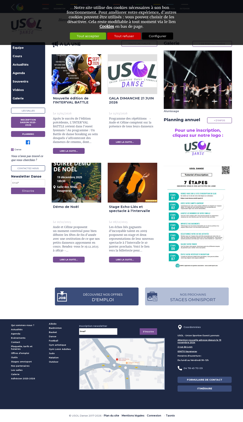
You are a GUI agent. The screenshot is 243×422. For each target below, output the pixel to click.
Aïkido (52, 323)
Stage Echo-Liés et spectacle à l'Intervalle (129, 209)
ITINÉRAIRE (204, 388)
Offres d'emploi (20, 353)
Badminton (55, 328)
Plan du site (111, 415)
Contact (15, 342)
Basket (53, 332)
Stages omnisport (21, 361)
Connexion (154, 415)
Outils (14, 357)
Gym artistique (57, 345)
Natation (54, 357)
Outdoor (53, 361)
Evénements (18, 338)
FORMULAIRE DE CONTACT (204, 379)
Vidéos (18, 90)
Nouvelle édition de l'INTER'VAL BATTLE (71, 100)
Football (53, 340)
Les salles (28, 110)
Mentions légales (133, 415)
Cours (17, 56)
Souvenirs (20, 81)
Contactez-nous (28, 168)
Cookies (107, 26)
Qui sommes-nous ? (22, 325)
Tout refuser (124, 36)
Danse (17, 149)
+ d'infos (219, 120)
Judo (52, 353)
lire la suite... (69, 151)
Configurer (157, 36)
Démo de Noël (66, 207)
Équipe (18, 48)
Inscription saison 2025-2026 (28, 122)
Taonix (170, 415)
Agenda (19, 73)
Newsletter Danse (26, 176)
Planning (28, 134)
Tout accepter (88, 36)
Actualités (21, 64)
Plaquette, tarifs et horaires (21, 347)
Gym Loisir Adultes (60, 349)
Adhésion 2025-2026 (23, 378)
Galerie (18, 98)
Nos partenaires (20, 365)
